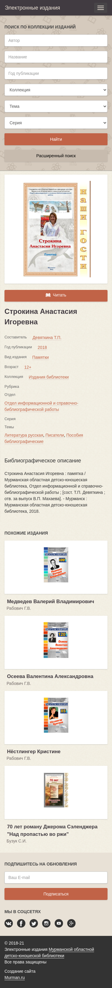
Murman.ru (14, 977)
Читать (56, 295)
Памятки (40, 357)
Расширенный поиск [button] (56, 155)
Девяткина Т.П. (47, 337)
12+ (27, 367)
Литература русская (23, 435)
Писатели (54, 435)
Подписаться (56, 894)
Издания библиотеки (49, 377)
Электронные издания (32, 8)
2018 (42, 347)
